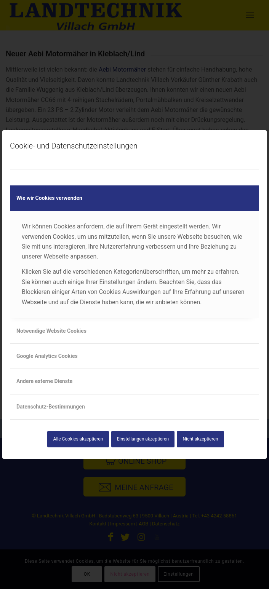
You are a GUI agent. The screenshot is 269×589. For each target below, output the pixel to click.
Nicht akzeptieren (200, 439)
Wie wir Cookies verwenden (49, 198)
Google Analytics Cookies (47, 356)
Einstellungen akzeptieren (143, 439)
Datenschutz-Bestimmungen (50, 407)
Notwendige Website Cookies (51, 331)
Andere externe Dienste (44, 381)
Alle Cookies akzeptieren (78, 439)
